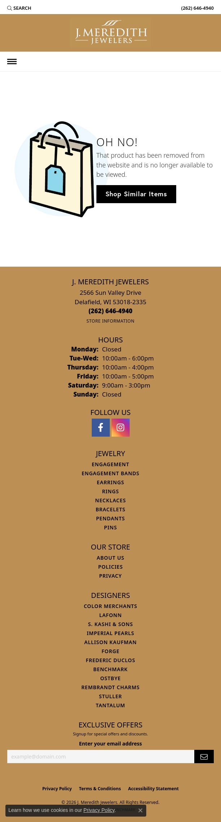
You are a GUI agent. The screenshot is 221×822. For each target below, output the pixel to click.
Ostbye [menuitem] (110, 678)
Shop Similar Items (136, 193)
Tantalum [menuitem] (110, 705)
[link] (197, 8)
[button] (19, 8)
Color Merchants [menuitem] (110, 606)
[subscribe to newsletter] (204, 756)
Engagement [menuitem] (110, 464)
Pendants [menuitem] (110, 518)
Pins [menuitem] (110, 527)
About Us (110, 557)
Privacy (110, 575)
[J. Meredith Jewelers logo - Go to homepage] (110, 33)
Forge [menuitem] (110, 651)
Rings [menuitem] (110, 491)
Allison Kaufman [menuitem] (110, 642)
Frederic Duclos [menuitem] (110, 660)
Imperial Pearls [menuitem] (110, 633)
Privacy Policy (57, 789)
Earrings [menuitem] (110, 482)
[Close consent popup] (140, 810)
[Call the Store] (110, 311)
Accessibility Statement (153, 789)
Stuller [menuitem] (110, 696)
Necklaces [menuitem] (110, 500)
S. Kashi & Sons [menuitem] (110, 624)
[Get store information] (110, 321)
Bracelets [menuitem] (110, 509)
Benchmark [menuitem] (110, 669)
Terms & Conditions (100, 789)
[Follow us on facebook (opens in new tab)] (101, 428)
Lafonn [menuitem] (110, 615)
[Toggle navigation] (12, 61)
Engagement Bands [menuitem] (110, 473)
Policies (110, 566)
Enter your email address (110, 743)
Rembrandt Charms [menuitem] (110, 687)
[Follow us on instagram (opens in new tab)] (121, 428)
